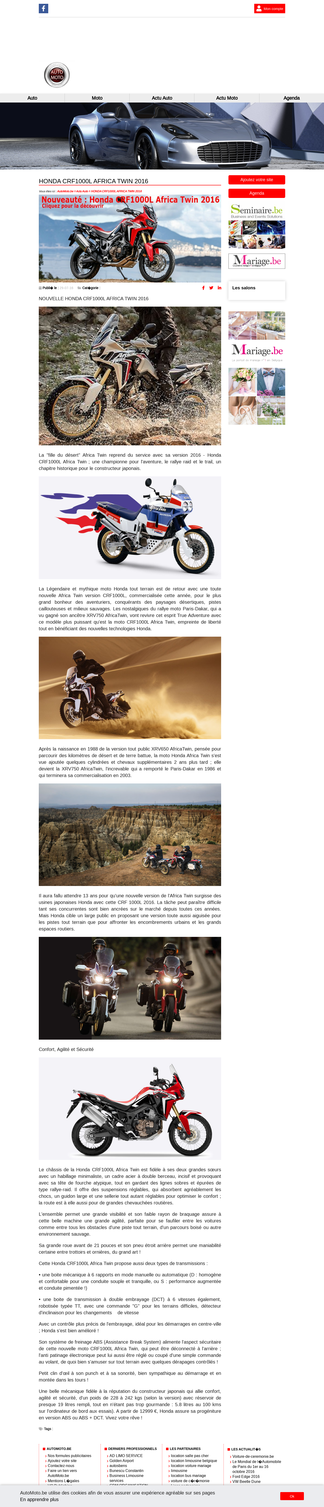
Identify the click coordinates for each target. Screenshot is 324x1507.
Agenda (292, 98)
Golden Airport (121, 1460)
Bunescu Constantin (126, 1470)
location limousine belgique (194, 1460)
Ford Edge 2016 (246, 1476)
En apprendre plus (39, 1499)
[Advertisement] (223, 55)
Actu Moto (227, 98)
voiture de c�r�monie (190, 1480)
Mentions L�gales (63, 1480)
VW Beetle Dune (246, 1481)
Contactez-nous (61, 1465)
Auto (32, 98)
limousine (179, 1470)
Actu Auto (162, 98)
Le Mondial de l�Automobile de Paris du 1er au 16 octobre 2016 (256, 1466)
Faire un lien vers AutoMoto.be (62, 1473)
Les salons (243, 287)
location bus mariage (188, 1475)
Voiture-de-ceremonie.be (253, 1456)
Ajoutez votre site (257, 179)
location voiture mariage (191, 1465)
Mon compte (268, 8)
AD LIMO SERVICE (126, 1455)
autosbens (118, 1465)
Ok (292, 1496)
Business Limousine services (126, 1478)
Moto (97, 98)
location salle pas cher (190, 1455)
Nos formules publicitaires (69, 1455)
